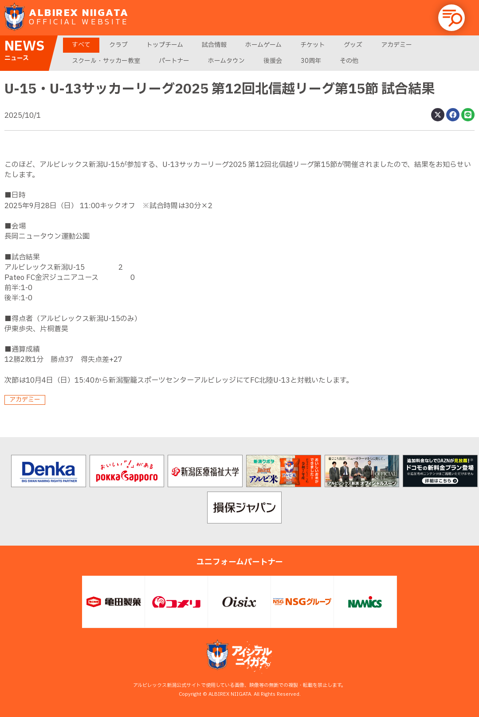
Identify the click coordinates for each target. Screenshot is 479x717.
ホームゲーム (263, 45)
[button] (451, 17)
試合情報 (214, 45)
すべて (81, 45)
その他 (349, 61)
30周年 (311, 61)
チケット (312, 45)
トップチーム (164, 45)
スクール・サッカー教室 (106, 61)
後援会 (272, 61)
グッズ (353, 45)
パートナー (174, 61)
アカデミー (396, 45)
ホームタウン (226, 61)
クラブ (118, 45)
